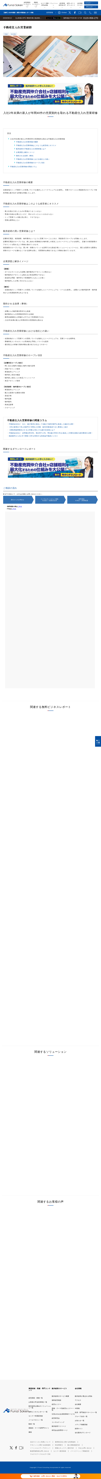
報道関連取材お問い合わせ (39, 1456)
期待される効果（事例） (25, 161)
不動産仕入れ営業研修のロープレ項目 (30, 168)
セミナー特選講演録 (36, 1421)
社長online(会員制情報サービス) (63, 1419)
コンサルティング (58, 1428)
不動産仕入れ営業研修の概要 (27, 147)
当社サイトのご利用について (40, 1447)
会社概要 (78, 1410)
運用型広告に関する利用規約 (65, 1447)
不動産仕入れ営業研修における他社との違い (33, 165)
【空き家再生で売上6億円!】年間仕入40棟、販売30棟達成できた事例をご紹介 (38, 432)
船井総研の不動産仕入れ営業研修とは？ (31, 154)
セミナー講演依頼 (59, 1456)
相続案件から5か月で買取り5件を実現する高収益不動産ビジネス (33, 441)
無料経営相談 (56, 1406)
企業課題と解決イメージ (25, 158)
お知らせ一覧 (79, 1426)
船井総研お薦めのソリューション (41, 23)
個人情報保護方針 (73, 1450)
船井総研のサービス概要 (60, 1401)
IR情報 (77, 1414)
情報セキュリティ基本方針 (64, 1453)
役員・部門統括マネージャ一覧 (86, 1418)
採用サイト (79, 1434)
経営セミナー (56, 1410)
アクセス (78, 1406)
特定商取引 (59, 1450)
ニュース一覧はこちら (53, 18)
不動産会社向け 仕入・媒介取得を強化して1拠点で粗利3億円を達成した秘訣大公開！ (42, 429)
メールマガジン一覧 (36, 1425)
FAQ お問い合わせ (85, 1453)
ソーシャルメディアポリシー (40, 1453)
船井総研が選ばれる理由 (83, 1401)
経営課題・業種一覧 (36, 1403)
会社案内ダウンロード (83, 1438)
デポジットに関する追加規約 (40, 1450)
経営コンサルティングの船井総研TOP (14, 23)
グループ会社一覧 (81, 1422)
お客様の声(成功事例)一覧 (38, 1407)
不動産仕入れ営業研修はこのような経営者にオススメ (36, 151)
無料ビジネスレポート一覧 (38, 1417)
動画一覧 (32, 1429)
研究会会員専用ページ (60, 1436)
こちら (20, 512)
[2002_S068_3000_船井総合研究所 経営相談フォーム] (50, 605)
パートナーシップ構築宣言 (80, 1456)
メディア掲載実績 (81, 1430)
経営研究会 (56, 1423)
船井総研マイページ (59, 1432)
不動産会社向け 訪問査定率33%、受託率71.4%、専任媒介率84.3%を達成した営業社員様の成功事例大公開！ (51, 438)
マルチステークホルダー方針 (40, 1459)
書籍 (30, 1437)
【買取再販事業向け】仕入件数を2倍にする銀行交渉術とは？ (32, 435)
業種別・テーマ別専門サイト (39, 1433)
